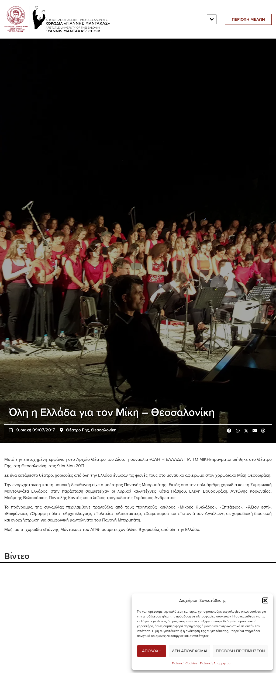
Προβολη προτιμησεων (240, 651)
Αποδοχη (151, 651)
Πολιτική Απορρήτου (215, 663)
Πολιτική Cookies (184, 663)
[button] (265, 600)
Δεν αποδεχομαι (189, 651)
